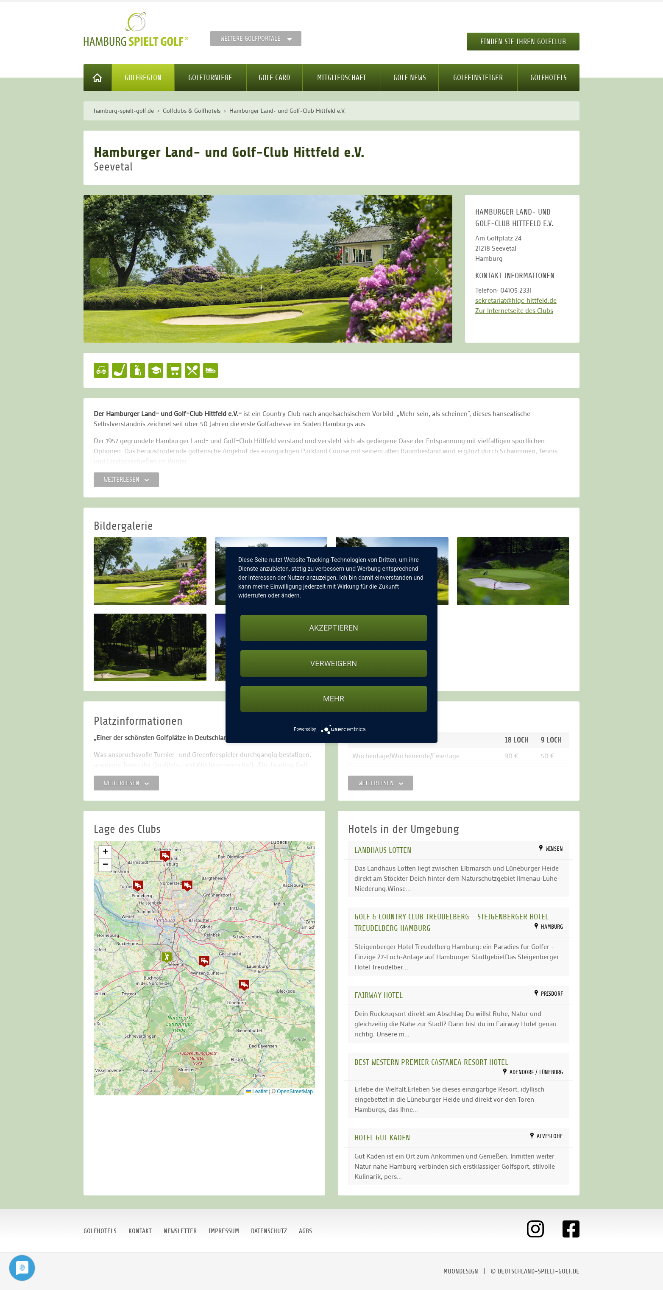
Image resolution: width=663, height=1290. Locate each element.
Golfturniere (210, 77)
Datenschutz (269, 1231)
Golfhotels (548, 77)
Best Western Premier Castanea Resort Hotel (431, 1062)
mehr (333, 698)
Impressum (224, 1231)
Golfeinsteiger (478, 77)
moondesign (460, 1271)
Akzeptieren (333, 627)
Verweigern (333, 663)
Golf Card (274, 77)
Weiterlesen (126, 479)
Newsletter (180, 1231)
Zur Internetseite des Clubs (514, 310)
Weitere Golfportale (250, 38)
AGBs (305, 1231)
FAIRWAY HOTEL (378, 995)
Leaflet (256, 1092)
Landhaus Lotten (382, 850)
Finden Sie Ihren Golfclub (523, 41)
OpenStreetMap (295, 1092)
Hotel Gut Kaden (382, 1137)
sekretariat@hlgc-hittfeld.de (516, 300)
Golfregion (143, 77)
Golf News (409, 77)
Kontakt (140, 1231)
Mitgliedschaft (341, 77)
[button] (204, 961)
